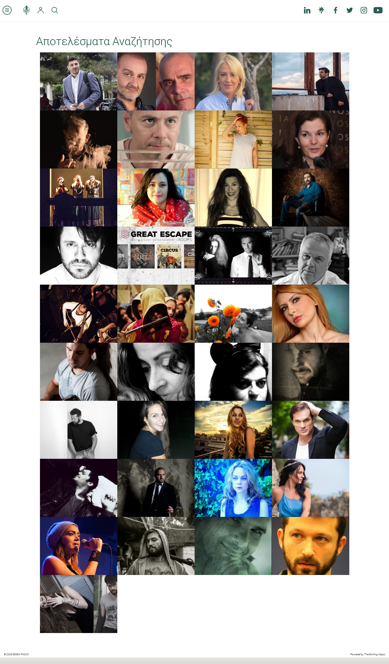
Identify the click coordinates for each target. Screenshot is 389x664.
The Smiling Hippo (374, 654)
